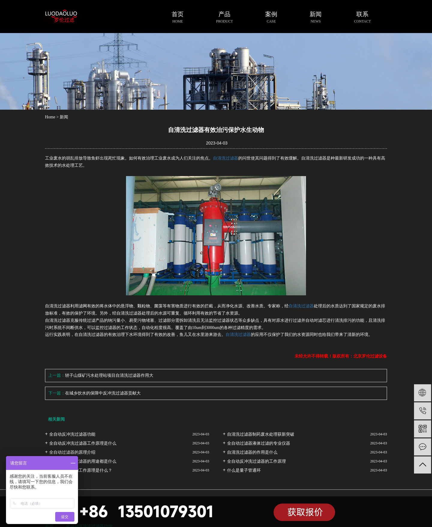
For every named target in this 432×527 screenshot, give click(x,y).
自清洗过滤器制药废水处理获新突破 (260, 434)
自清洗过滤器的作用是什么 (252, 452)
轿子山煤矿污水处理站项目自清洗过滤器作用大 (109, 375)
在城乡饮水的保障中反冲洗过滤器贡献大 (103, 393)
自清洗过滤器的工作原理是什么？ (80, 470)
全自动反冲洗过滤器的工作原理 (256, 461)
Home (50, 117)
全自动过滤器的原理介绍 (72, 452)
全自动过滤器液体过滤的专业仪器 (258, 443)
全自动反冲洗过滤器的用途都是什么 (82, 461)
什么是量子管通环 (244, 470)
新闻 (64, 117)
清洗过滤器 (227, 158)
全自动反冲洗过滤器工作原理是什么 (82, 443)
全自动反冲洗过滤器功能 (72, 434)
